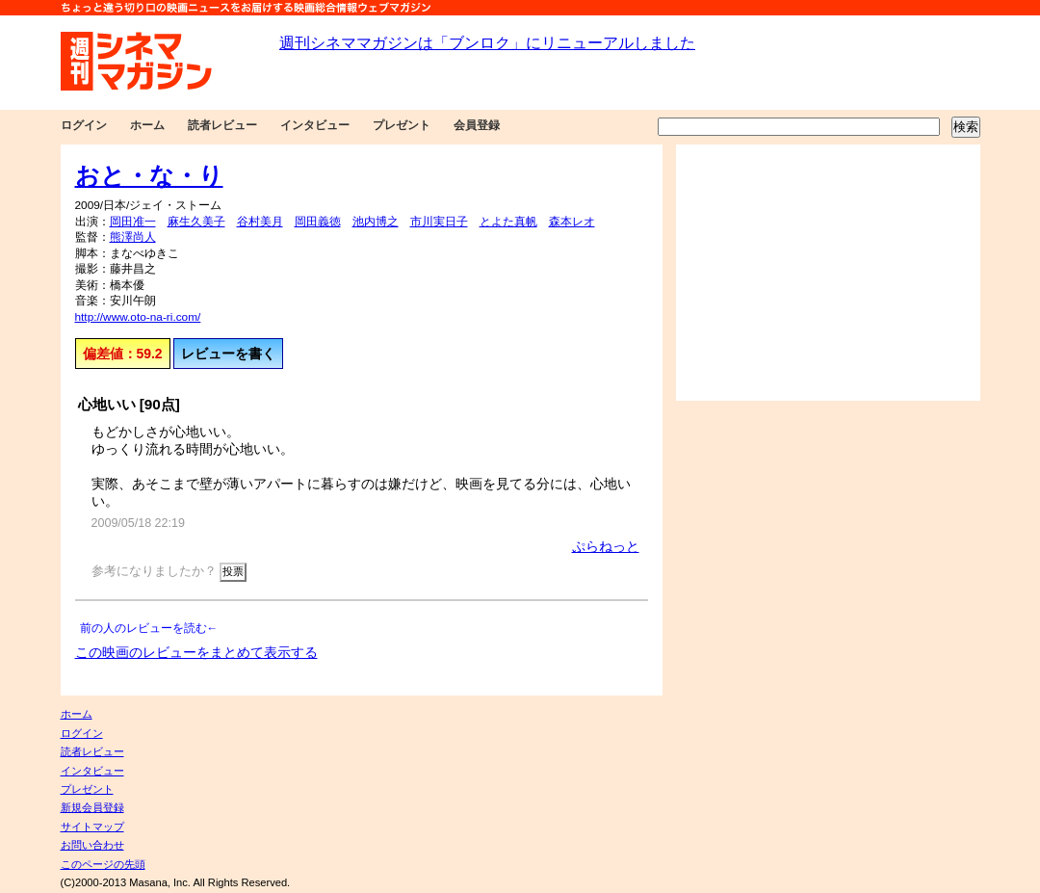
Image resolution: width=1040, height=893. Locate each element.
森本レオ (572, 221)
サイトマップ (92, 826)
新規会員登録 (92, 807)
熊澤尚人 (133, 237)
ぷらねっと (605, 546)
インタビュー (315, 125)
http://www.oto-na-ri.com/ (138, 317)
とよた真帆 (508, 221)
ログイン (84, 125)
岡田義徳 (318, 221)
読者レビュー (222, 125)
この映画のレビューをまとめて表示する (196, 652)
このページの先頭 (103, 864)
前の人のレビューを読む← (149, 628)
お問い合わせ (92, 845)
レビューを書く (228, 353)
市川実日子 (439, 221)
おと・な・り (149, 175)
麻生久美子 (196, 221)
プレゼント (401, 125)
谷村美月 (260, 221)
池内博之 (375, 221)
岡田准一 (133, 221)
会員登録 (477, 125)
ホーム (147, 125)
